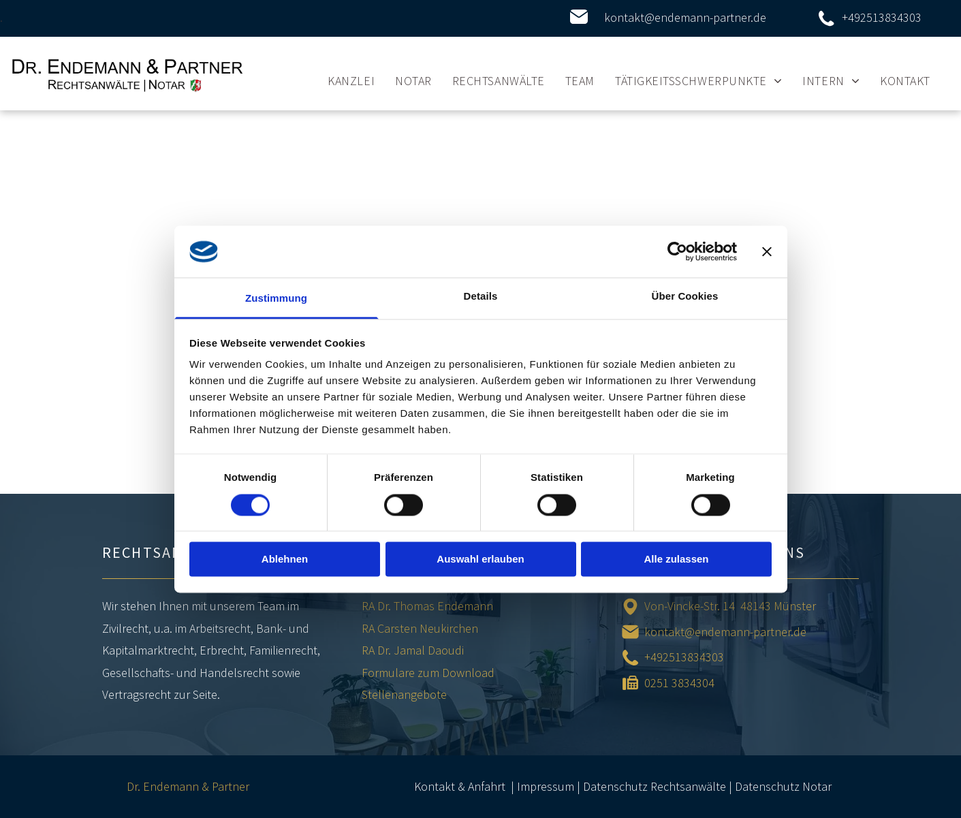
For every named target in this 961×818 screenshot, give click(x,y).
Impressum (545, 786)
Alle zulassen (676, 559)
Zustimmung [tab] (276, 298)
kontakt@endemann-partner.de (685, 17)
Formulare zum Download (428, 672)
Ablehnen (285, 559)
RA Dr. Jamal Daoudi (413, 650)
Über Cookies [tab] (685, 296)
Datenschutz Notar (783, 786)
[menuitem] (351, 80)
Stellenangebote (404, 694)
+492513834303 (881, 17)
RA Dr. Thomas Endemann (427, 606)
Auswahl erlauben (480, 559)
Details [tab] (481, 296)
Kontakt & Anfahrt (459, 786)
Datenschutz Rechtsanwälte (654, 786)
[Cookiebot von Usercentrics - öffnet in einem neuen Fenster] (677, 251)
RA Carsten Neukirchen (420, 628)
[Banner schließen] (767, 251)
